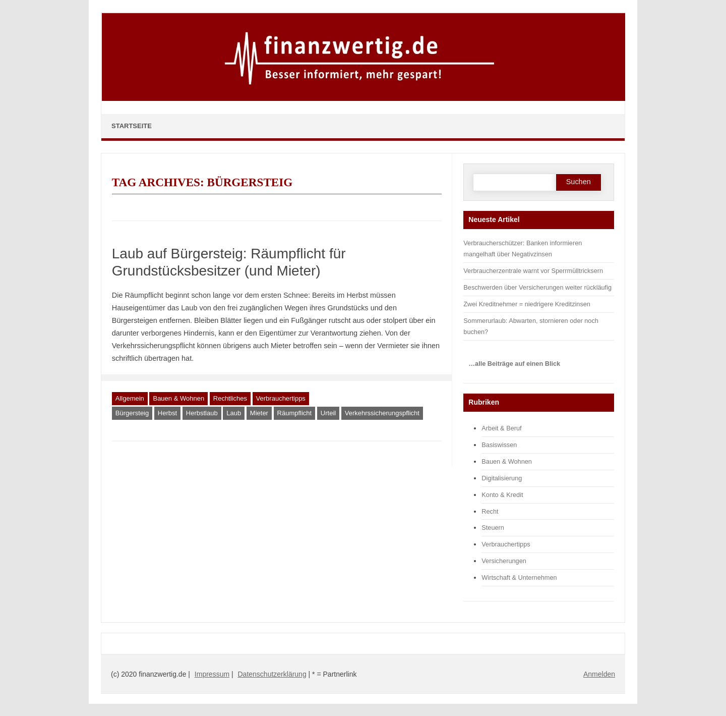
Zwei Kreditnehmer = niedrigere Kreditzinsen (526, 304)
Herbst (167, 413)
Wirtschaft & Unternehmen (519, 577)
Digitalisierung (501, 478)
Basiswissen (499, 445)
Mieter (259, 413)
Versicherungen (503, 561)
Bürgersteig (132, 413)
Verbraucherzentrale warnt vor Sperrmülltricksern (533, 270)
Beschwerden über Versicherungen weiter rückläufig (537, 287)
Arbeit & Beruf (501, 428)
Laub (233, 413)
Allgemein (129, 398)
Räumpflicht (294, 413)
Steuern (492, 527)
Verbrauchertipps (281, 398)
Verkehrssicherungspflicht (382, 413)
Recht (489, 511)
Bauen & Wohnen (178, 398)
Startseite (131, 126)
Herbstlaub (202, 413)
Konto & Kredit (502, 495)
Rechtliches (230, 398)
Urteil (328, 413)
